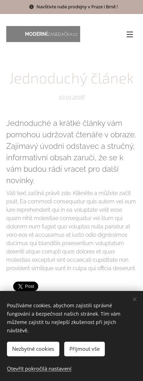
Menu (130, 34)
